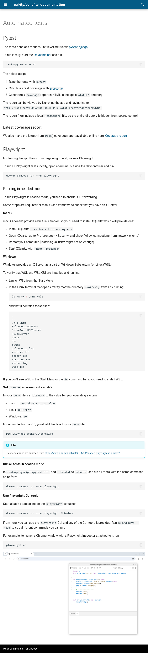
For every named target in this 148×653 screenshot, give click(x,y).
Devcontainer (42, 55)
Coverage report (116, 136)
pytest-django (78, 47)
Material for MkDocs (26, 648)
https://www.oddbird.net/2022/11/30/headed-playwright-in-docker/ (82, 453)
